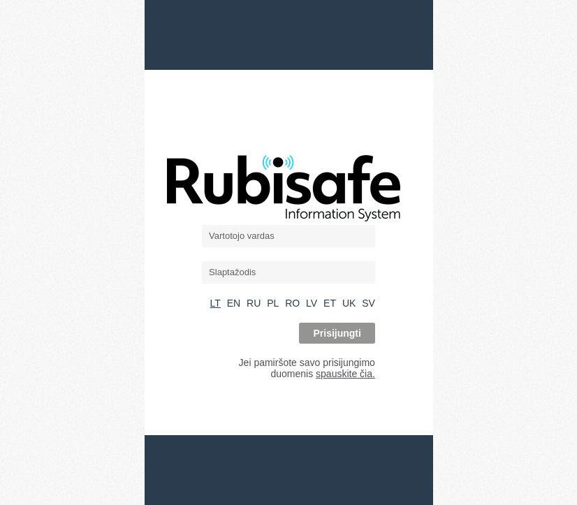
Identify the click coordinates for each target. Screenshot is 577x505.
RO (292, 303)
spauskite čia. (345, 373)
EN (233, 303)
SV (368, 303)
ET (329, 303)
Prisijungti (336, 333)
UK (349, 303)
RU (254, 303)
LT (215, 303)
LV (311, 303)
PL (273, 303)
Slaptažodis (232, 272)
